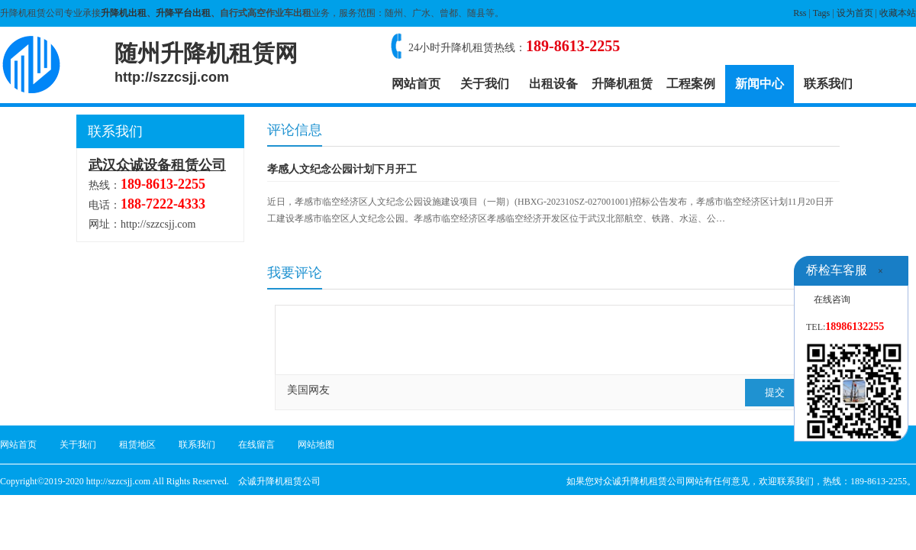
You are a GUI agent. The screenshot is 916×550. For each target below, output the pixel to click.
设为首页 (855, 13)
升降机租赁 (622, 83)
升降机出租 (124, 13)
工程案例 (690, 83)
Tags (822, 13)
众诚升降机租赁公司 (279, 481)
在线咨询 (832, 299)
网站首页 (416, 83)
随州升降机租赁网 (206, 62)
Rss (799, 13)
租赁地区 (137, 444)
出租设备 (553, 83)
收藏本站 (897, 13)
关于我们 (484, 83)
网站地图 (316, 444)
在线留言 (256, 444)
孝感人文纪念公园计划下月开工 (342, 169)
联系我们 (828, 83)
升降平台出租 (183, 13)
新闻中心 (759, 83)
